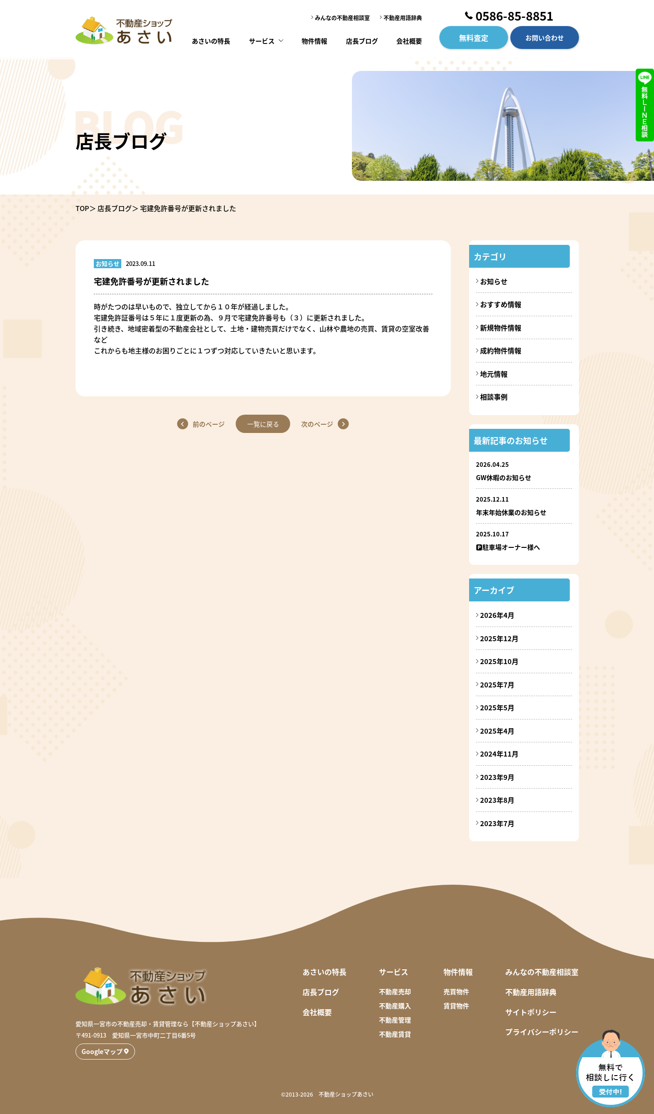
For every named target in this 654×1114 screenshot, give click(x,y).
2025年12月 (499, 638)
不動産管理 (395, 1019)
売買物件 (456, 991)
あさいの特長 (212, 38)
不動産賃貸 (395, 1033)
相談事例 (494, 396)
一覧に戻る (263, 423)
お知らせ (494, 281)
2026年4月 (497, 615)
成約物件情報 (500, 350)
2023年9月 (497, 777)
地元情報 (494, 374)
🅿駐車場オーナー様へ (508, 547)
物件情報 (315, 38)
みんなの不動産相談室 (342, 17)
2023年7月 (497, 823)
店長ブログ (361, 38)
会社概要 (408, 38)
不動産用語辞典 (403, 17)
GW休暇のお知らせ (503, 477)
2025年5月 (497, 707)
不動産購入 (395, 1005)
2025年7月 (497, 684)
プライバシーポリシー (541, 1031)
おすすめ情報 (500, 304)
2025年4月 (497, 730)
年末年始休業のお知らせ (511, 512)
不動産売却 (395, 991)
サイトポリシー (531, 1011)
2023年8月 (497, 800)
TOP (82, 208)
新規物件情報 (500, 327)
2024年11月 (499, 753)
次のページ (318, 423)
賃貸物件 (456, 1005)
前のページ (209, 423)
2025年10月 (499, 661)
